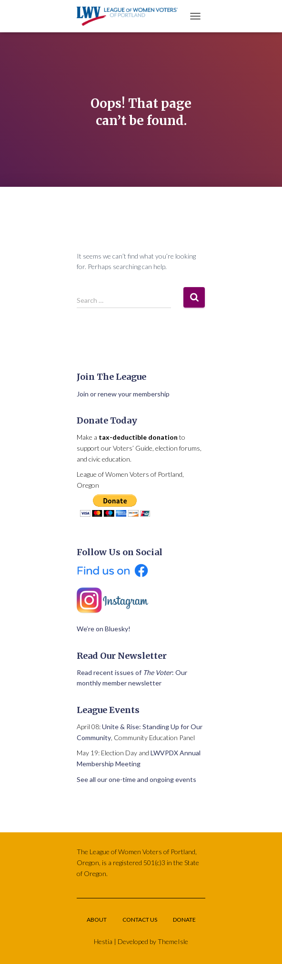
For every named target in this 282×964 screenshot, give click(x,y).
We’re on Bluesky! (104, 629)
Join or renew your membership (123, 394)
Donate (184, 919)
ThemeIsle (173, 941)
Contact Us (139, 919)
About (97, 919)
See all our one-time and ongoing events (136, 779)
